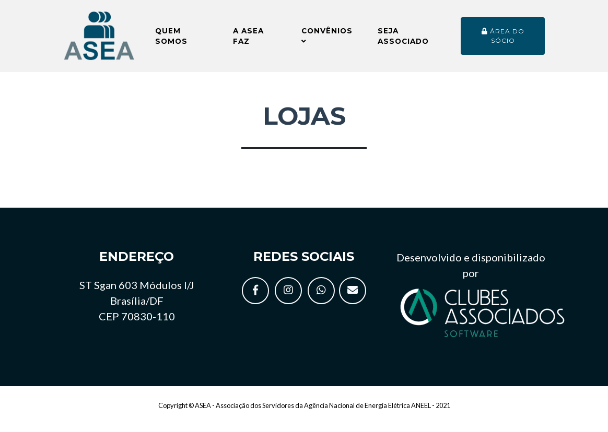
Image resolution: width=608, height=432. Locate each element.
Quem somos (171, 40)
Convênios (327, 40)
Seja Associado (403, 40)
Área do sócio (503, 40)
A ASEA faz (248, 40)
